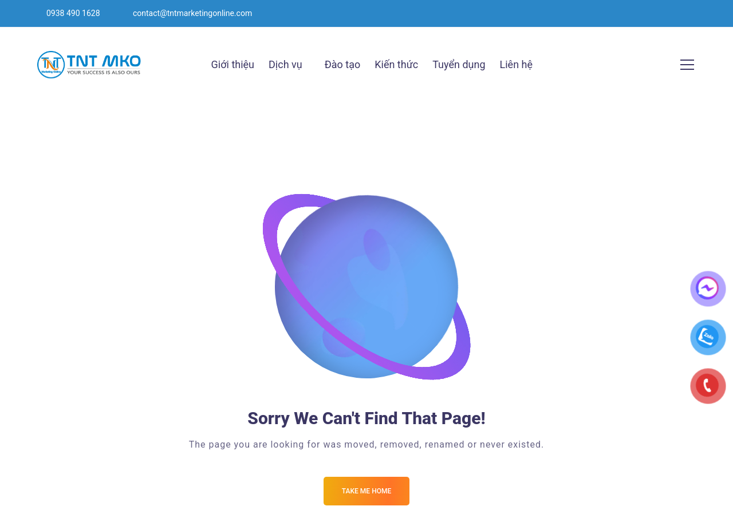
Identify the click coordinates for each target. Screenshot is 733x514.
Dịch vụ (285, 64)
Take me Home (366, 491)
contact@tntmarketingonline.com (192, 13)
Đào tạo (343, 64)
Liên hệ (516, 64)
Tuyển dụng (458, 64)
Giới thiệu (232, 64)
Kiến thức (396, 64)
